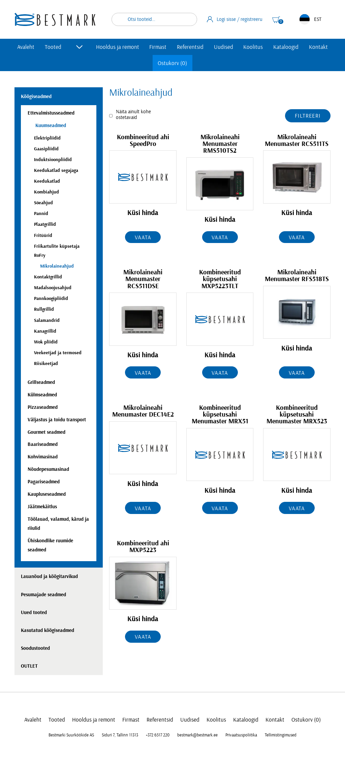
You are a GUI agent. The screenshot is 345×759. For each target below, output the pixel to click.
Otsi (188, 19)
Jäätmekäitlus (42, 506)
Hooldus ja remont (117, 47)
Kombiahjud (46, 191)
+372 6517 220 (157, 735)
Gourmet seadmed (46, 432)
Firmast (157, 47)
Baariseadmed (43, 444)
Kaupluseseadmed (47, 494)
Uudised (223, 47)
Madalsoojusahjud (52, 287)
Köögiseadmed (36, 96)
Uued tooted (34, 612)
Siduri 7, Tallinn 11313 (120, 735)
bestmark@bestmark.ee (197, 735)
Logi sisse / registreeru (235, 19)
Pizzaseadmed (43, 407)
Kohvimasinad (43, 456)
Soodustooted (35, 648)
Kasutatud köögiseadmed (47, 630)
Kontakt (318, 47)
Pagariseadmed (44, 481)
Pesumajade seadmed (43, 594)
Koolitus (253, 47)
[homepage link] (54, 19)
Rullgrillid (44, 309)
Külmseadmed (42, 394)
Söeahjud (43, 202)
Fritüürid (43, 235)
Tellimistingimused (280, 735)
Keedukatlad (47, 181)
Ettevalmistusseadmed (51, 113)
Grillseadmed (41, 382)
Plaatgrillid (45, 224)
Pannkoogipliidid (51, 298)
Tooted (53, 47)
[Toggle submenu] (79, 47)
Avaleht (25, 47)
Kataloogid (286, 47)
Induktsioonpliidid (53, 159)
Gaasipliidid (46, 148)
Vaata (143, 237)
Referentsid (190, 47)
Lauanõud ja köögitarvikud (49, 576)
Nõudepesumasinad (48, 469)
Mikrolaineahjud (57, 266)
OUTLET (29, 666)
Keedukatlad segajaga (56, 170)
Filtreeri (308, 116)
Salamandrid (47, 320)
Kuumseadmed (50, 125)
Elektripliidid (47, 138)
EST (310, 19)
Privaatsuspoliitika (241, 735)
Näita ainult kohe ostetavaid (133, 114)
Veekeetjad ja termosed (58, 352)
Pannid (41, 213)
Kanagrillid (45, 331)
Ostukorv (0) (172, 63)
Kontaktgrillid (48, 276)
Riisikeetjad (46, 363)
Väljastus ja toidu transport (57, 419)
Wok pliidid (46, 341)
